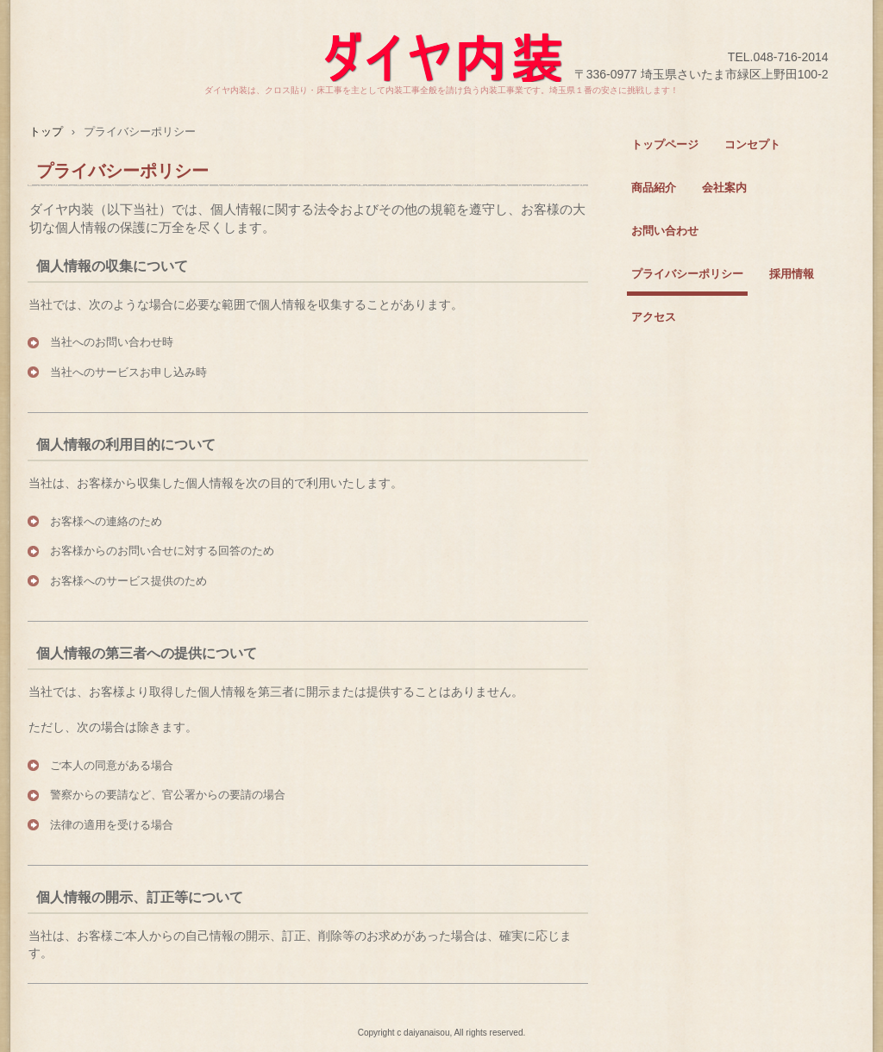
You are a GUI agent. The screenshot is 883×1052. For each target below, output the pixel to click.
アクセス (653, 316)
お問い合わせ (664, 230)
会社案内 (724, 187)
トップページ (664, 144)
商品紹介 (653, 187)
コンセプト (752, 144)
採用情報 (791, 273)
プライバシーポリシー (687, 273)
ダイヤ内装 (441, 41)
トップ (46, 131)
